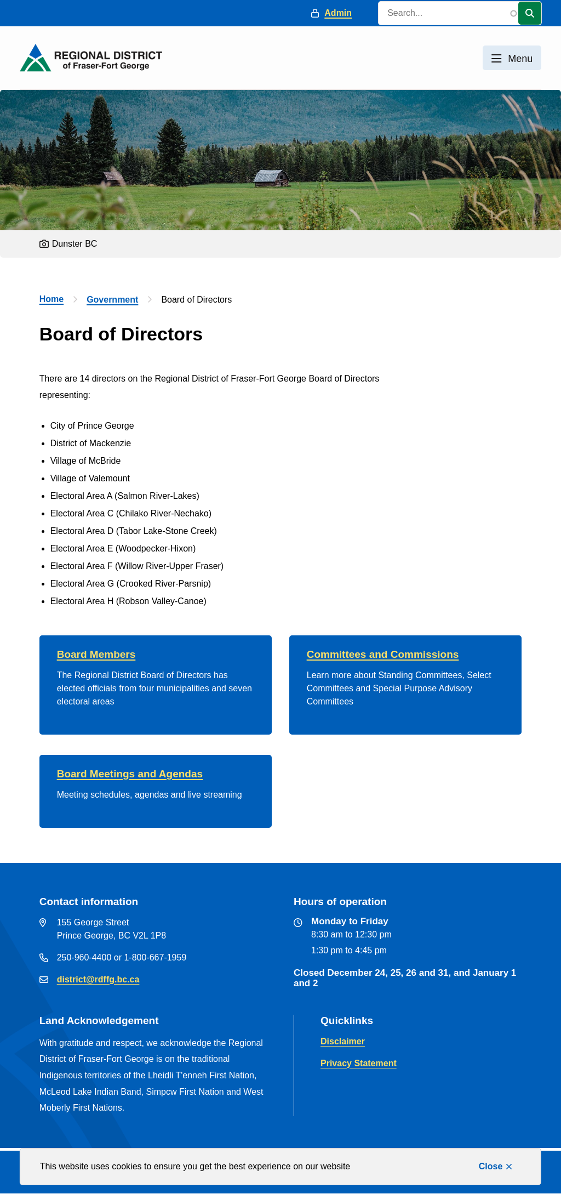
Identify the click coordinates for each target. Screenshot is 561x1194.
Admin (338, 13)
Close (491, 1166)
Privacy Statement (358, 1063)
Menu (520, 58)
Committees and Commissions (383, 654)
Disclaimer (342, 1041)
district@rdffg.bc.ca (98, 979)
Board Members (96, 654)
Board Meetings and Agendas (130, 774)
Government (112, 299)
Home (51, 299)
